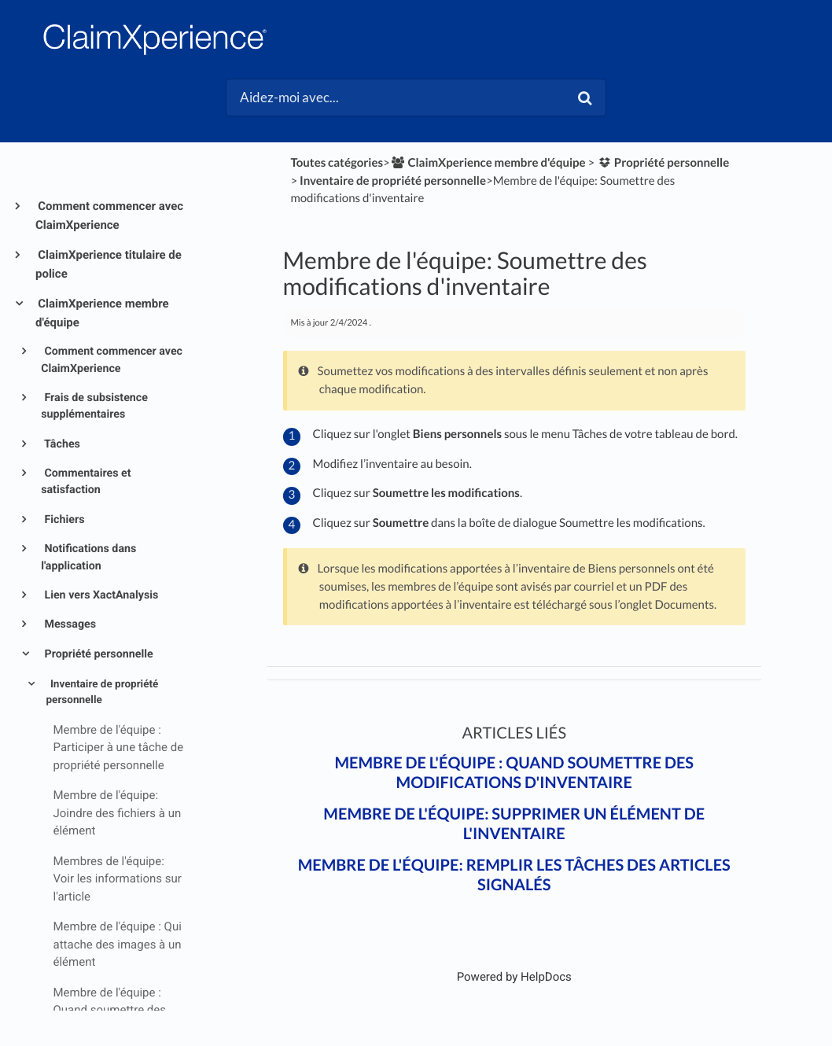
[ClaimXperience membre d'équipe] (488, 163)
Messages (69, 624)
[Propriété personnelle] (663, 163)
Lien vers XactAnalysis (100, 595)
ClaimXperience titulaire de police (108, 264)
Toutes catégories (336, 163)
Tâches (61, 444)
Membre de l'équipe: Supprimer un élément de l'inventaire (514, 824)
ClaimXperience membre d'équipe (102, 313)
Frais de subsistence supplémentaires (94, 406)
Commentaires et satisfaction (86, 481)
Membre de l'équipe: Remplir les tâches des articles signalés (514, 875)
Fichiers (63, 520)
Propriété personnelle (97, 654)
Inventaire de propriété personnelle (102, 692)
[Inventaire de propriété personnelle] (393, 181)
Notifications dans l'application (88, 557)
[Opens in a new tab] (514, 977)
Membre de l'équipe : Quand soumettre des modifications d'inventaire (514, 772)
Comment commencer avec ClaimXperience (109, 215)
